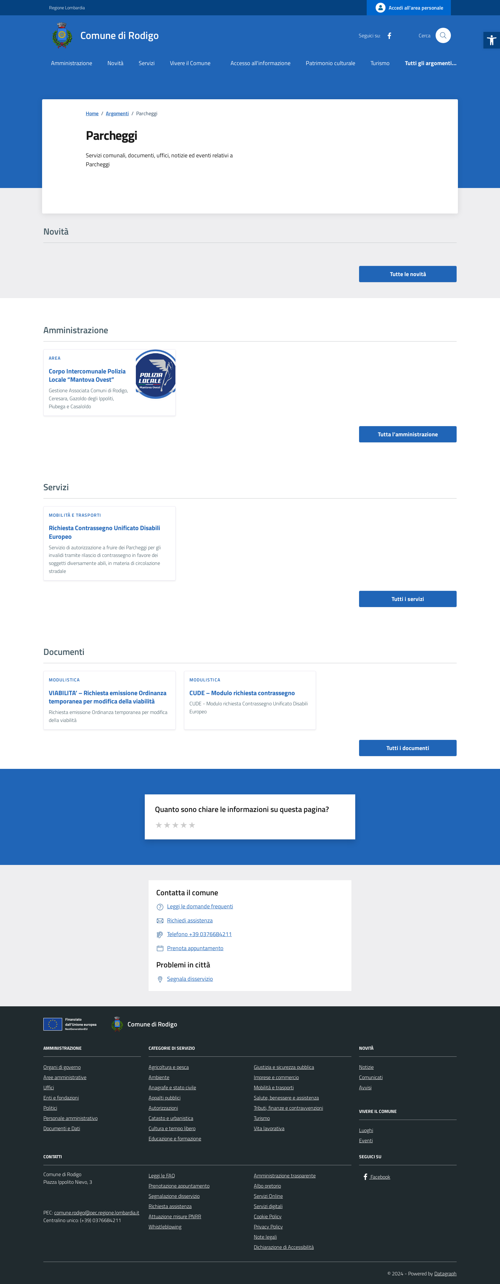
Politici (50, 1108)
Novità (115, 63)
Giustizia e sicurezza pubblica (284, 1067)
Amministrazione (71, 63)
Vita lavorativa (269, 1128)
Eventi (366, 1140)
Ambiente (159, 1077)
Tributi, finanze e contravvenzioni (288, 1108)
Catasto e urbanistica (171, 1118)
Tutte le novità (408, 274)
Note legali (265, 1237)
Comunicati (371, 1077)
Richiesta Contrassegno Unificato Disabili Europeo (104, 532)
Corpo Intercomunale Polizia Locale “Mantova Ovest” (87, 375)
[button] (491, 40)
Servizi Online (268, 1196)
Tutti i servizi (408, 599)
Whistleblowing (165, 1226)
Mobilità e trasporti (75, 515)
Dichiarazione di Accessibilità (284, 1247)
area (55, 358)
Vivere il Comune (190, 63)
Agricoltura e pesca (169, 1067)
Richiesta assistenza (170, 1206)
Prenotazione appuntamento (179, 1186)
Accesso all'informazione (260, 63)
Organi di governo (62, 1067)
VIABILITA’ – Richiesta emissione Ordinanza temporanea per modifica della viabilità (107, 697)
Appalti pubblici (164, 1097)
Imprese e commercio (276, 1077)
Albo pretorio (267, 1186)
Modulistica (64, 679)
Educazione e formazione (175, 1138)
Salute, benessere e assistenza (286, 1097)
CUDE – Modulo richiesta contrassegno (242, 693)
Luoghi (366, 1130)
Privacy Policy (268, 1226)
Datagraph (445, 1273)
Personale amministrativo (70, 1118)
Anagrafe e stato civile (172, 1087)
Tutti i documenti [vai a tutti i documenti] (407, 748)
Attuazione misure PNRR (175, 1216)
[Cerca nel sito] (443, 35)
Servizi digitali (268, 1206)
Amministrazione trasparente (285, 1175)
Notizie (366, 1067)
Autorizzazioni (163, 1108)
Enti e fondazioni (61, 1097)
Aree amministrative (64, 1077)
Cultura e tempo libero (172, 1128)
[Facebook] (386, 35)
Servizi (147, 63)
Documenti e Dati (61, 1128)
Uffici (48, 1087)
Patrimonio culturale (330, 63)
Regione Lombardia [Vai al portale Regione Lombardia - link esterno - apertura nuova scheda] (67, 7)
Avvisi (365, 1087)
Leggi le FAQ (162, 1175)
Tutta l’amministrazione (408, 434)
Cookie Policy (268, 1216)
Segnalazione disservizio (174, 1196)
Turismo (380, 63)
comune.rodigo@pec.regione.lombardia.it (96, 1212)
